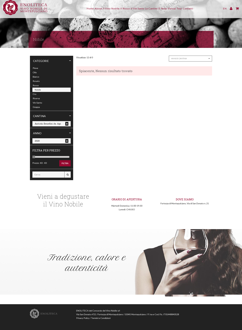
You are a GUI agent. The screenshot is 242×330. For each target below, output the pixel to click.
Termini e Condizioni (101, 318)
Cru (34, 94)
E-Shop (167, 8)
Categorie (41, 61)
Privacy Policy (82, 318)
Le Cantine (153, 8)
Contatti (196, 8)
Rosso (36, 85)
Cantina (39, 116)
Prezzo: (36, 163)
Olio (35, 72)
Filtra (65, 163)
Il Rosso (123, 8)
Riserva (36, 98)
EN (225, 8)
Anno (37, 133)
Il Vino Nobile (107, 8)
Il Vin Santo (137, 8)
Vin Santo (37, 102)
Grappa (36, 107)
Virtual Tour (181, 8)
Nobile (38, 89)
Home (82, 8)
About (92, 8)
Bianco (36, 76)
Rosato (36, 81)
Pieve (35, 68)
